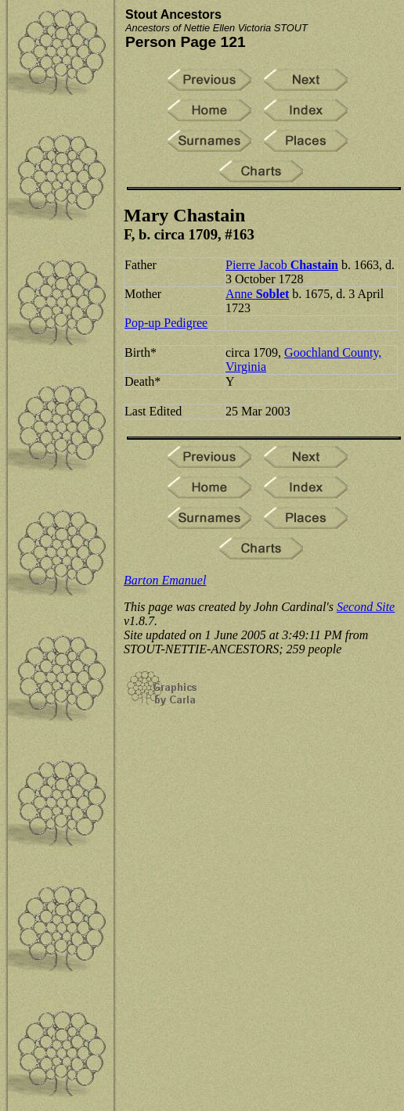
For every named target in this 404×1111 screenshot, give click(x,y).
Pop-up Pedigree (165, 322)
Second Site (366, 606)
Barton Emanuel (165, 580)
